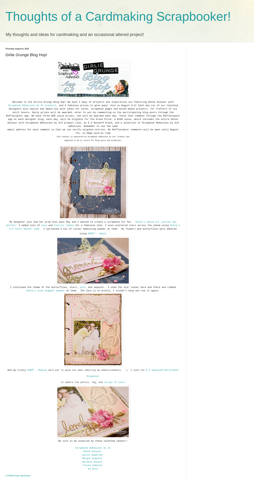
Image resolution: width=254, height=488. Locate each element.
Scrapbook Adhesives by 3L (26, 105)
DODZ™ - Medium (37, 370)
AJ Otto (93, 469)
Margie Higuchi (92, 458)
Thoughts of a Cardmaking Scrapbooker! (118, 16)
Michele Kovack (92, 462)
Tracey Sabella (92, 465)
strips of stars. (116, 382)
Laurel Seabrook (92, 455)
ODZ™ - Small (97, 233)
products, (51, 105)
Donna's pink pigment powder (45, 290)
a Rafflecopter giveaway (18, 475)
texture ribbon (64, 225)
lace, (82, 287)
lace (43, 225)
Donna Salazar (92, 451)
